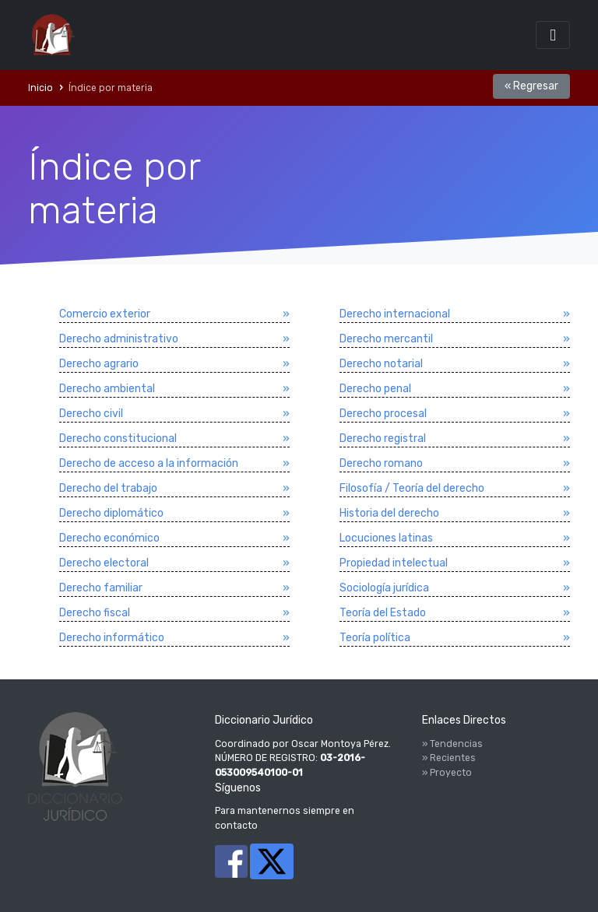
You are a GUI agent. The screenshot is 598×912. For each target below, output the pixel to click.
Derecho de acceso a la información (148, 463)
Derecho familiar (100, 588)
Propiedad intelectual (393, 563)
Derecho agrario (99, 363)
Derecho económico (109, 538)
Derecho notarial (381, 363)
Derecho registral (382, 438)
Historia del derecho (389, 513)
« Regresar (531, 86)
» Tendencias (452, 743)
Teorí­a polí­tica (374, 637)
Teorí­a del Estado (382, 612)
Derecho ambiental (107, 388)
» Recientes (449, 757)
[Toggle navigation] (553, 34)
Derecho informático (111, 637)
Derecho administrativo (118, 339)
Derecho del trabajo (108, 488)
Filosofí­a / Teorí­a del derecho (411, 488)
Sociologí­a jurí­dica (384, 588)
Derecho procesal (383, 413)
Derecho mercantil (386, 339)
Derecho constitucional (118, 438)
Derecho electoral (104, 563)
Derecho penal (375, 388)
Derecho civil (91, 413)
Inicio (40, 87)
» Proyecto (447, 772)
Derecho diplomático (111, 513)
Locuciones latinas (386, 538)
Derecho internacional (394, 314)
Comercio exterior (104, 314)
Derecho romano (381, 463)
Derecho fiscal (94, 612)
